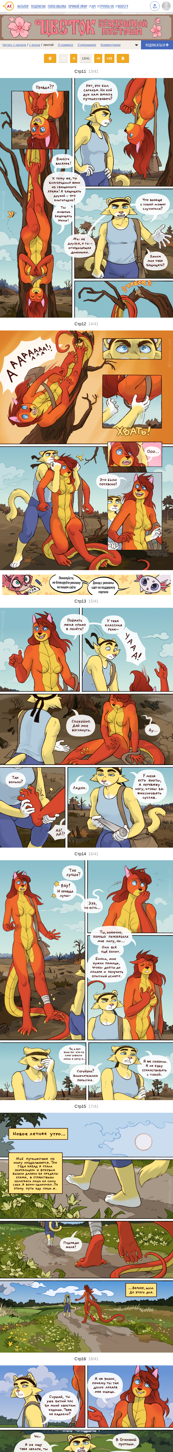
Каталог (23, 6)
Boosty (123, 6)
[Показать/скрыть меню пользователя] (166, 6)
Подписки (38, 6)
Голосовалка (57, 6)
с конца (34, 45)
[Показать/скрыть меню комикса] (136, 44)
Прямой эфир (77, 6)
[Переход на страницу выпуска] (86, 198)
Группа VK (107, 6)
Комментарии (111, 45)
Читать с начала (14, 45)
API (93, 6)
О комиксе (65, 45)
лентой (48, 45)
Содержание (87, 45)
